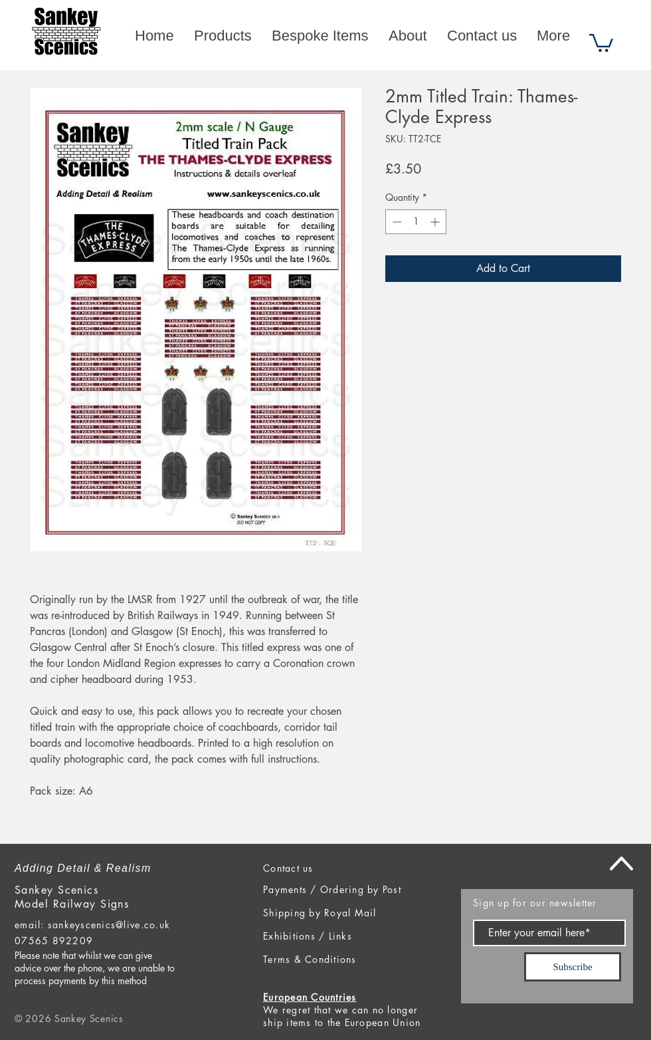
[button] (601, 42)
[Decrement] (395, 221)
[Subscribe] (572, 966)
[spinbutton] (416, 221)
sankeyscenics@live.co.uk (109, 924)
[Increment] (436, 221)
